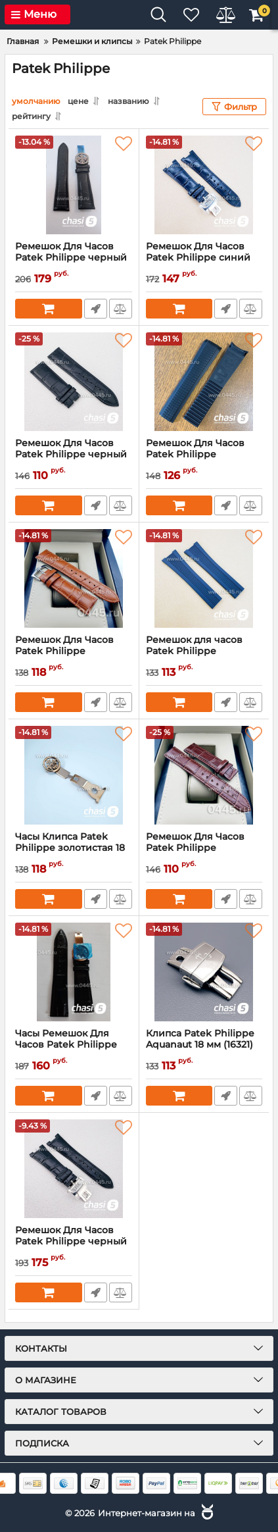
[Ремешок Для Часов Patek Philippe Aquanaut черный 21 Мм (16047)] (204, 381)
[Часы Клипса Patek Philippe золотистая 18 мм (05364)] (73, 775)
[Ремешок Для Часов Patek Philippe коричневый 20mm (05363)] (204, 775)
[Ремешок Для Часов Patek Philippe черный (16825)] (73, 1168)
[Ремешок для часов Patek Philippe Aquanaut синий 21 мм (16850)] (204, 578)
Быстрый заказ (95, 309)
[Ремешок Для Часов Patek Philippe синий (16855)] (204, 185)
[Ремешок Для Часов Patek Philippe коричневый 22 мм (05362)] (73, 578)
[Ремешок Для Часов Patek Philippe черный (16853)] (73, 381)
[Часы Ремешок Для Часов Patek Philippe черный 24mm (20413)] (73, 972)
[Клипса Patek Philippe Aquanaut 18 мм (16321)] (204, 972)
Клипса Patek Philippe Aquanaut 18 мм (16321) (204, 1045)
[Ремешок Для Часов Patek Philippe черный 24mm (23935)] (73, 185)
